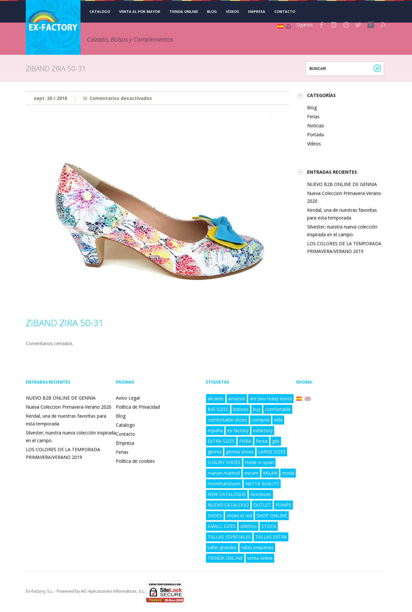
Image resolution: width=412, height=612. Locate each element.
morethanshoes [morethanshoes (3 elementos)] (224, 484)
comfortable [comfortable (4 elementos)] (278, 409)
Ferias (313, 116)
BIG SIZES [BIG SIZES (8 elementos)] (218, 409)
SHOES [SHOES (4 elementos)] (215, 515)
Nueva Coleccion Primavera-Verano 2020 (68, 407)
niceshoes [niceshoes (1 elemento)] (260, 494)
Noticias (315, 125)
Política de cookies (135, 461)
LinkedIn (334, 25)
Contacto (284, 11)
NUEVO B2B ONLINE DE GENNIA (342, 184)
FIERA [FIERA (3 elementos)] (245, 441)
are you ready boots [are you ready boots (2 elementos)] (271, 398)
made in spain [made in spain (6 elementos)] (259, 462)
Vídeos (232, 11)
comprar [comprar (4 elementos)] (260, 420)
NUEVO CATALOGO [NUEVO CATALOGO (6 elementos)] (228, 505)
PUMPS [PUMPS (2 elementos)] (283, 505)
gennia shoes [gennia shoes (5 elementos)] (240, 452)
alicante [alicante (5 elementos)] (216, 398)
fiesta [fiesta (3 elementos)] (261, 441)
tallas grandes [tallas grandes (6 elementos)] (222, 547)
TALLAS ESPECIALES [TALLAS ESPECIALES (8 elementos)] (229, 537)
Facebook (322, 25)
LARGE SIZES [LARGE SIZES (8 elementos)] (272, 452)
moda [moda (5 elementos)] (288, 473)
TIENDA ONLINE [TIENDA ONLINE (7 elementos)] (225, 558)
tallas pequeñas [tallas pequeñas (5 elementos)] (257, 547)
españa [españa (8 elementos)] (215, 430)
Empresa (256, 11)
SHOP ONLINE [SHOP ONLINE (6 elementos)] (272, 515)
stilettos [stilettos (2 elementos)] (248, 526)
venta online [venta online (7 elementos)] (260, 558)
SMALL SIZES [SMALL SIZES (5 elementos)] (222, 526)
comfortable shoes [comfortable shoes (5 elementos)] (227, 420)
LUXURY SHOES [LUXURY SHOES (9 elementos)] (224, 462)
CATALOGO (99, 11)
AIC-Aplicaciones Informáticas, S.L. (113, 591)
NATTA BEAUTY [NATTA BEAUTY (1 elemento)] (262, 484)
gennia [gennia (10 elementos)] (214, 452)
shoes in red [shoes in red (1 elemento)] (239, 515)
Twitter (358, 25)
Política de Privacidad (138, 407)
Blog (212, 11)
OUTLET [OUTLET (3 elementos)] (262, 505)
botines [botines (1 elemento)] (240, 409)
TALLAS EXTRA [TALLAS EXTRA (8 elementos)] (271, 537)
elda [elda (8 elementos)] (278, 420)
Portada (315, 134)
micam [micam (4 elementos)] (251, 473)
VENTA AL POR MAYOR (139, 11)
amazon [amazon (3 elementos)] (236, 398)
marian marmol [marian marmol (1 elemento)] (224, 473)
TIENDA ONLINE (183, 11)
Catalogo (125, 425)
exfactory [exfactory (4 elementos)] (263, 430)
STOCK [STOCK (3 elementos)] (268, 526)
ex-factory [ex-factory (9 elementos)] (237, 430)
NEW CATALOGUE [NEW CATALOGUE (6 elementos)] (227, 494)
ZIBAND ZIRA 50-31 (65, 322)
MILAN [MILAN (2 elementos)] (270, 473)
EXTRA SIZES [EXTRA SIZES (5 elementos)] (221, 441)
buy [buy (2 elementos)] (256, 409)
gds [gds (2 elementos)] (275, 441)
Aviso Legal (128, 398)
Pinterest (346, 25)
